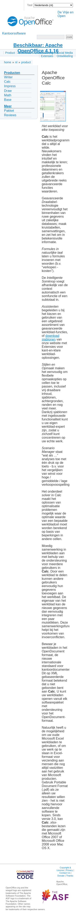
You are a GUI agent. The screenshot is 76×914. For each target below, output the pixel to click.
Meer (8, 106)
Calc (7, 81)
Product (10, 52)
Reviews (10, 115)
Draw (8, 90)
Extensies (47, 56)
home (7, 62)
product (26, 62)
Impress (10, 86)
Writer (8, 77)
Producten (12, 72)
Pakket (9, 110)
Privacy (69, 870)
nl (16, 62)
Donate (61, 875)
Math (7, 95)
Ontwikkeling (65, 56)
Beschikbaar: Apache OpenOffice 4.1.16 (38, 48)
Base (7, 99)
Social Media (65, 52)
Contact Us (64, 873)
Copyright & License (64, 868)
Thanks (69, 875)
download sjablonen (50, 337)
